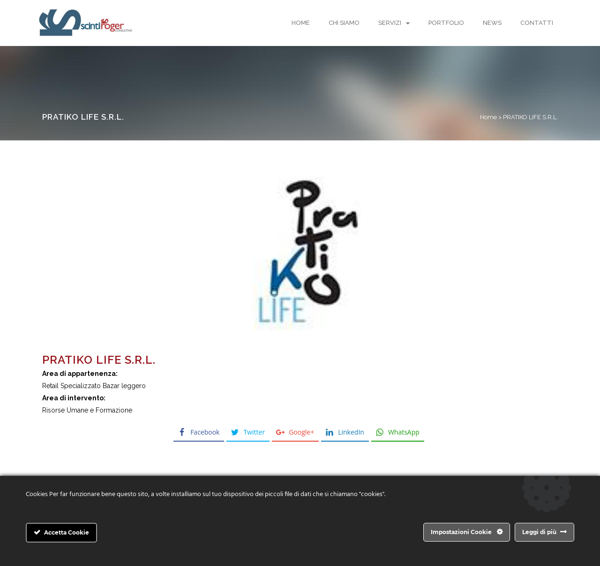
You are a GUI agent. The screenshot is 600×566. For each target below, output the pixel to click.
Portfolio (446, 22)
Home (301, 22)
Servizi (394, 23)
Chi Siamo (344, 22)
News (492, 22)
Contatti (536, 22)
